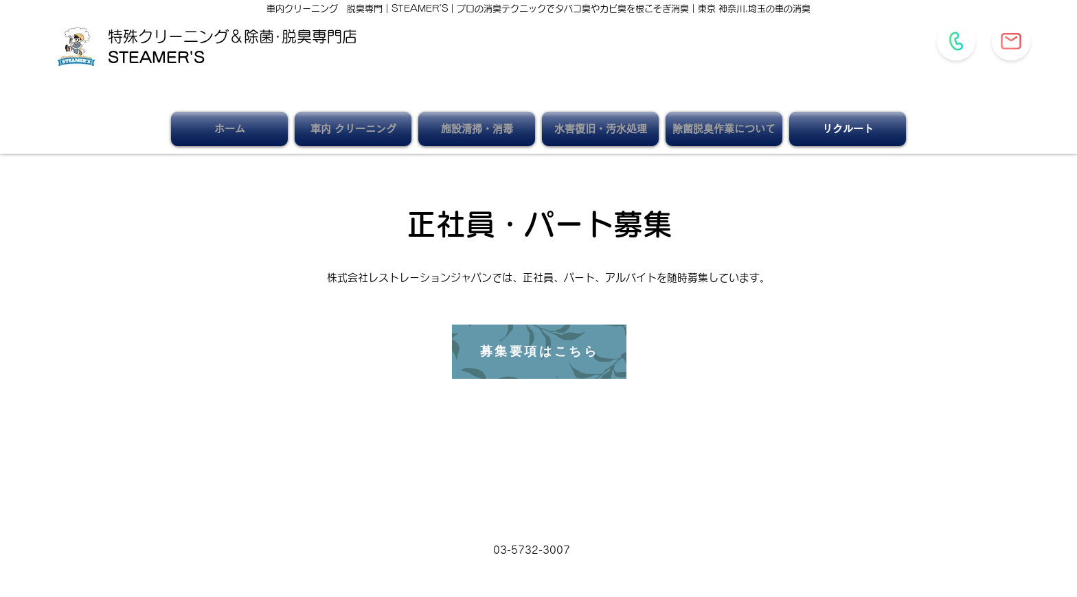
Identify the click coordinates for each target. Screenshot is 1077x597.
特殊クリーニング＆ (176, 36)
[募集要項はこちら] (539, 352)
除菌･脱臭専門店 (300, 36)
